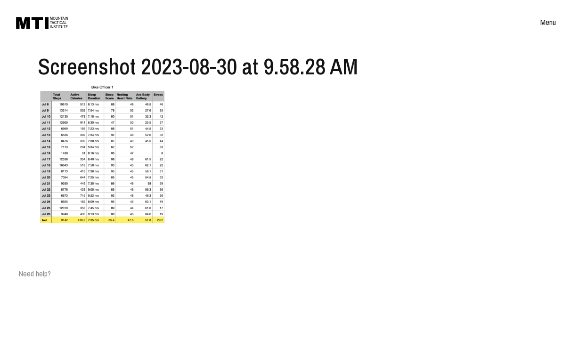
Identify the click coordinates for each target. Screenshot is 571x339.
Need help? (35, 273)
